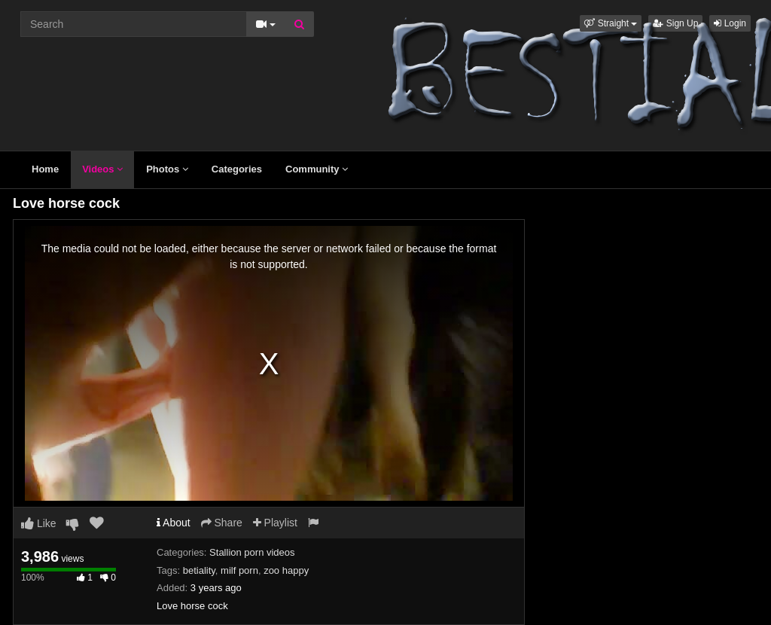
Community (316, 169)
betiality (199, 570)
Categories (237, 169)
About (173, 523)
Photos (167, 169)
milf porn (239, 570)
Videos (102, 169)
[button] (610, 23)
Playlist (275, 523)
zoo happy (286, 570)
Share (221, 523)
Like (38, 523)
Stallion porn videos (251, 552)
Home (45, 169)
